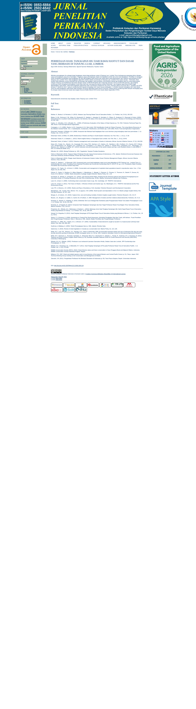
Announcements (120, 43)
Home (53, 43)
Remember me (28, 66)
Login (68, 43)
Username (24, 61)
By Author (26, 89)
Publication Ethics (81, 45)
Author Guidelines (115, 45)
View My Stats (62, 277)
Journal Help (24, 137)
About (60, 43)
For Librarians (28, 103)
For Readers (27, 100)
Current (96, 43)
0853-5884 (59, 278)
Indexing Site (130, 45)
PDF (52, 106)
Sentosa (72, 52)
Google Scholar (97, 45)
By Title (26, 91)
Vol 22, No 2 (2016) (62, 52)
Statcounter (54, 277)
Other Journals (28, 92)
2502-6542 (59, 279)
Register (77, 43)
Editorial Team (64, 45)
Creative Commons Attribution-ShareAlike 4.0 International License (105, 274)
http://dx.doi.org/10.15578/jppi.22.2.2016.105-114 (68, 265)
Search (87, 43)
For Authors (27, 102)
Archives (106, 43)
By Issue (26, 88)
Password (24, 63)
